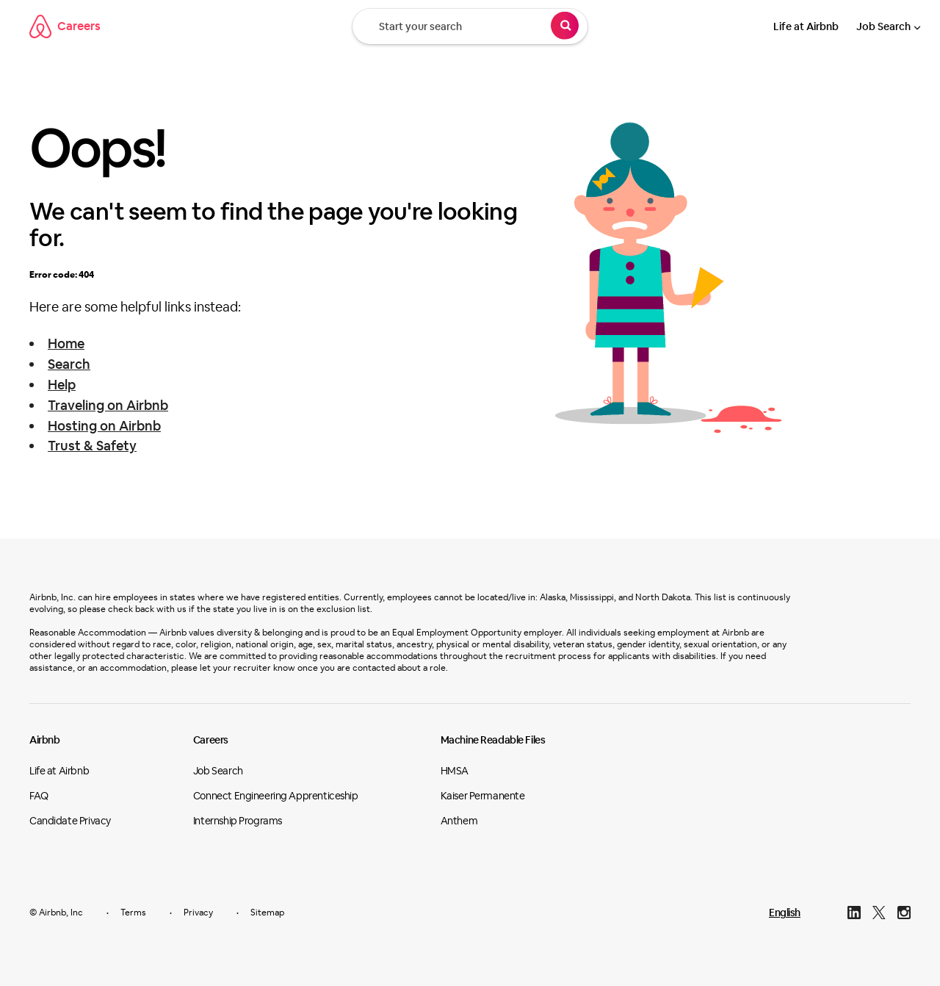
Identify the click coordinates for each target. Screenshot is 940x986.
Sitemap (267, 912)
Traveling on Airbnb (108, 405)
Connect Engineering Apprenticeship (275, 795)
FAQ (38, 795)
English (784, 912)
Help (62, 384)
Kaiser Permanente (483, 795)
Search (69, 364)
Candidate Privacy (70, 820)
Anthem (459, 820)
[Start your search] (470, 26)
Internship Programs (237, 820)
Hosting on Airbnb (104, 425)
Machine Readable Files (493, 739)
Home (66, 343)
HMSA (455, 770)
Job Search (883, 26)
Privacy (198, 912)
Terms (133, 912)
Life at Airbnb (806, 26)
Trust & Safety (92, 445)
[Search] (565, 28)
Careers (65, 26)
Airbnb (44, 739)
